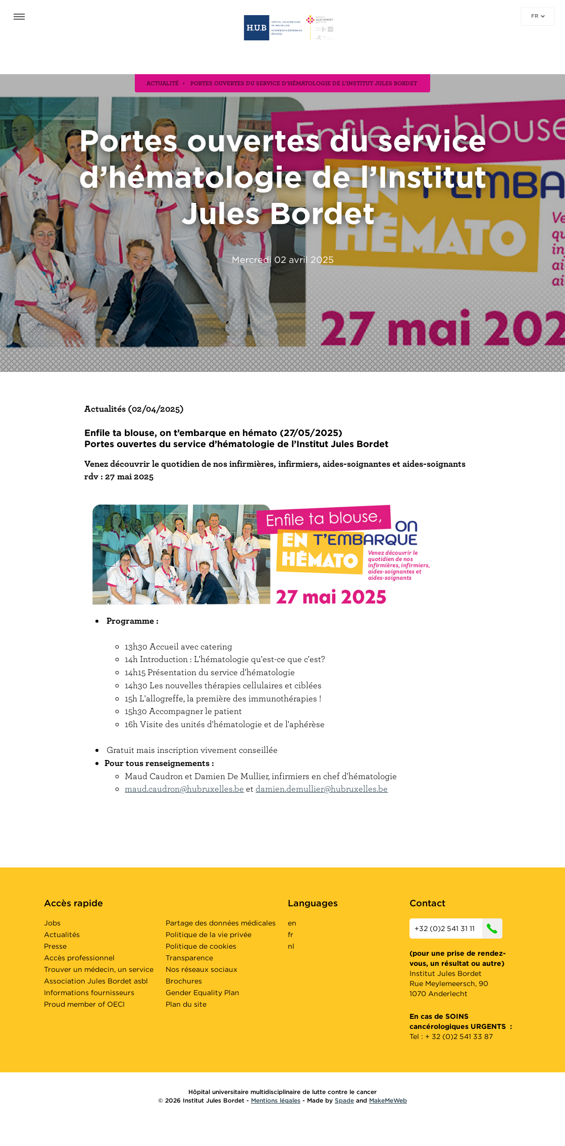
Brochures (184, 981)
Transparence (189, 958)
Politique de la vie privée (208, 935)
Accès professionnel (79, 958)
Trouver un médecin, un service (98, 969)
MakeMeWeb (388, 1100)
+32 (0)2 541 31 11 (458, 928)
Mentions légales (275, 1100)
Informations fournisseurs (89, 993)
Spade (344, 1100)
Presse (55, 946)
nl (291, 946)
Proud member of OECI (84, 1004)
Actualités (62, 935)
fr (538, 16)
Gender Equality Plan (202, 993)
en (292, 923)
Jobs (52, 923)
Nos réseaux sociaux (201, 969)
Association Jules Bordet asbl (96, 981)
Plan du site (186, 1004)
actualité (162, 82)
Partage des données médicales (221, 923)
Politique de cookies (201, 946)
